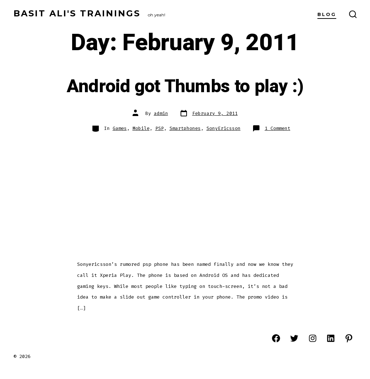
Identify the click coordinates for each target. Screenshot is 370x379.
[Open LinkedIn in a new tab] (330, 338)
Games (120, 128)
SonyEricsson (224, 128)
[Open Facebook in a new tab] (276, 338)
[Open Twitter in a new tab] (294, 338)
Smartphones (185, 128)
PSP (159, 128)
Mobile (141, 128)
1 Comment (277, 128)
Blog (326, 14)
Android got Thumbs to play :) (185, 86)
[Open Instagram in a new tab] (312, 338)
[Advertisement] (185, 192)
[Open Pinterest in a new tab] (348, 338)
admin (161, 113)
